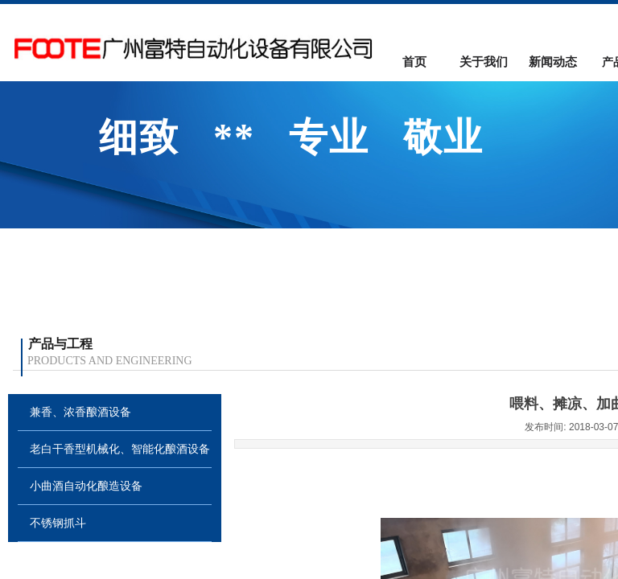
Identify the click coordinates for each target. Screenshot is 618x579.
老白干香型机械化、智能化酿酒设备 (120, 449)
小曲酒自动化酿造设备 (86, 486)
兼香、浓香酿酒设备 (80, 412)
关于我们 (483, 61)
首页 (414, 61)
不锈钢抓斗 (58, 523)
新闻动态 (553, 61)
